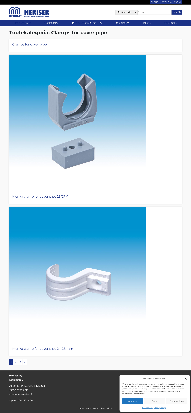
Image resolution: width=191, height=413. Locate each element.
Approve (132, 401)
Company (122, 23)
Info (146, 23)
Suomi (177, 2)
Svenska (167, 2)
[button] (185, 378)
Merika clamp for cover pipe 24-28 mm (42, 349)
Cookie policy (147, 408)
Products (51, 23)
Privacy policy (160, 408)
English (155, 2)
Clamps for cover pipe (29, 44)
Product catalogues (87, 23)
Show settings (177, 401)
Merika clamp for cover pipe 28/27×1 (40, 196)
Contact (169, 23)
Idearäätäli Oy (106, 408)
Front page (23, 23)
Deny (154, 401)
